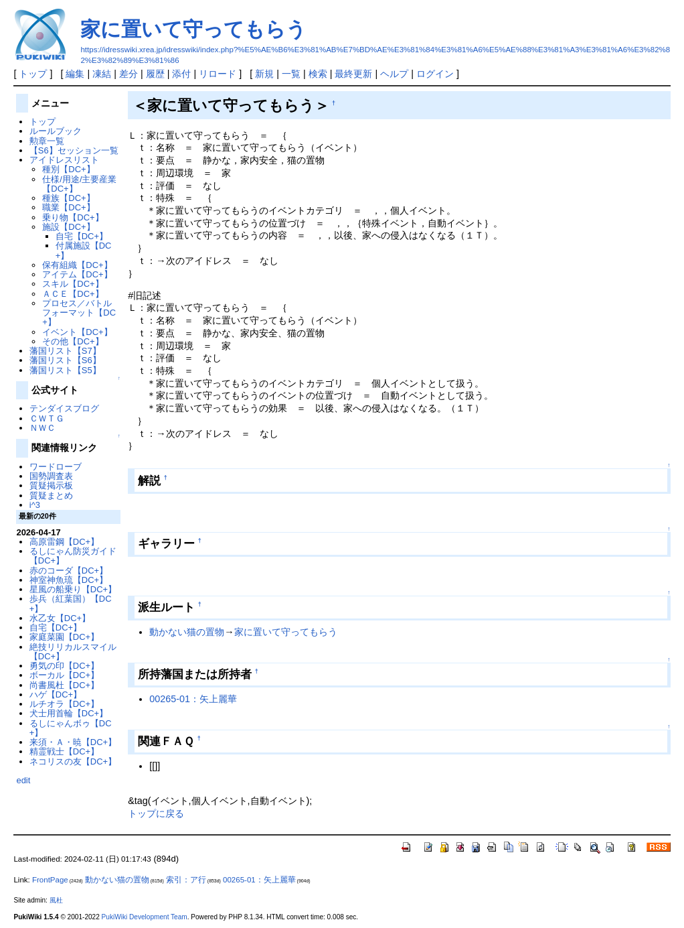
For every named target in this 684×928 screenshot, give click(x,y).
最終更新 (353, 73)
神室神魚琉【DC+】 (68, 580)
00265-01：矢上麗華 (193, 698)
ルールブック (55, 131)
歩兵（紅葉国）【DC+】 (70, 603)
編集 (75, 73)
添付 (181, 73)
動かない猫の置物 (186, 631)
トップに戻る (156, 813)
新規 (264, 73)
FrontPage (50, 880)
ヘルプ (394, 73)
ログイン (435, 73)
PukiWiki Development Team (144, 917)
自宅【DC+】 (82, 236)
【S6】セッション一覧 (73, 150)
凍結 (101, 73)
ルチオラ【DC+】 (64, 704)
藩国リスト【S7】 (65, 351)
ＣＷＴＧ (46, 418)
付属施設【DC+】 (84, 250)
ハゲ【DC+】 (55, 694)
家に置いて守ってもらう (193, 29)
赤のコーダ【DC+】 (68, 571)
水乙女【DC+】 (59, 618)
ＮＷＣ (42, 428)
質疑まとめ (51, 495)
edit (23, 780)
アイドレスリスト (64, 160)
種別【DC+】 (68, 169)
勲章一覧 (46, 141)
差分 (128, 73)
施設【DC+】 (68, 227)
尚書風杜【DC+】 (64, 685)
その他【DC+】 (72, 341)
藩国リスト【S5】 (65, 370)
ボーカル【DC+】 (64, 675)
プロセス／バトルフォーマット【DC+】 (79, 313)
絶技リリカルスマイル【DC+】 (72, 651)
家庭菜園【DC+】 (64, 637)
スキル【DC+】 (72, 284)
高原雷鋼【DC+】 (64, 542)
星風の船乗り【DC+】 (72, 589)
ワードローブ (55, 467)
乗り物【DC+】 (72, 217)
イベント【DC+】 (77, 332)
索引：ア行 (186, 880)
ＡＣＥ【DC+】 (72, 294)
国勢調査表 (51, 476)
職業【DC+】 (68, 207)
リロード (217, 73)
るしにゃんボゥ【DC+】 (70, 728)
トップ (33, 73)
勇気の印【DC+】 (64, 666)
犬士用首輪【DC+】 (68, 713)
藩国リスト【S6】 (65, 360)
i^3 (34, 505)
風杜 (56, 900)
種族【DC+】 (68, 198)
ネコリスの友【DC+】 (72, 761)
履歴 (155, 73)
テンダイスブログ (64, 408)
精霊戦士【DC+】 (64, 751)
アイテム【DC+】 (77, 274)
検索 (318, 73)
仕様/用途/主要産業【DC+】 (79, 184)
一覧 (291, 73)
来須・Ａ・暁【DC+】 (72, 742)
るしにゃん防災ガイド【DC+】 (72, 556)
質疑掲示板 (51, 485)
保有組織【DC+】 (77, 265)
